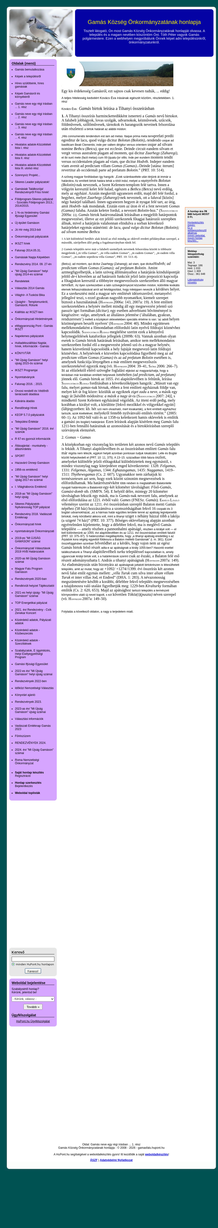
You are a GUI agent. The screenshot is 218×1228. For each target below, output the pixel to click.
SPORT (20, 456)
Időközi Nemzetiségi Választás (34, 688)
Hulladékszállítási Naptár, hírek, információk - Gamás (32, 344)
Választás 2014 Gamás (29, 288)
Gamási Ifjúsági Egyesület (31, 664)
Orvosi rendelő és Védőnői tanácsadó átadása (31, 392)
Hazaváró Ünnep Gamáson (32, 462)
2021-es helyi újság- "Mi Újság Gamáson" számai (34, 594)
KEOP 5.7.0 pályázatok (29, 415)
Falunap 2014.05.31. (28, 250)
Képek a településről (28, 76)
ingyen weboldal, (196, 235)
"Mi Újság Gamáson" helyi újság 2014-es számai (31, 272)
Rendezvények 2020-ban (31, 579)
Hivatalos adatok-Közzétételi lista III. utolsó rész (33, 166)
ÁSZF (93, 1160)
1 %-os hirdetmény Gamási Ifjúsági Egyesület (32, 214)
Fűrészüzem (23, 736)
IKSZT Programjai (26, 370)
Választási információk (29, 719)
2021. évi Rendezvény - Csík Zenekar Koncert (33, 611)
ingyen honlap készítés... (195, 239)
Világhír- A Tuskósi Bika (30, 295)
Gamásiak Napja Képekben (32, 257)
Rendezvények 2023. (28, 701)
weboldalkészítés (156, 1154)
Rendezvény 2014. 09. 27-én (33, 264)
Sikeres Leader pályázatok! (32, 182)
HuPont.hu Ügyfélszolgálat (33, 1021)
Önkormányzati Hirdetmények (33, 319)
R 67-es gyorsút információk (32, 439)
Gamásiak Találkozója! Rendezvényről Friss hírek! (32, 190)
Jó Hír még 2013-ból (28, 229)
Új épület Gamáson (27, 223)
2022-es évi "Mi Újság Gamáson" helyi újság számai (33, 672)
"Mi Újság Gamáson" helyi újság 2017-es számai (31, 478)
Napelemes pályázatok (29, 336)
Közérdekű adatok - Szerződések (27, 642)
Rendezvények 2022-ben (31, 681)
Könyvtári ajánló (25, 695)
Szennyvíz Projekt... (27, 175)
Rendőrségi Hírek (26, 408)
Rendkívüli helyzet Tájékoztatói (34, 585)
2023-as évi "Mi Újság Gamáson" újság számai (30, 710)
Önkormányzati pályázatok (31, 236)
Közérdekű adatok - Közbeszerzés (27, 631)
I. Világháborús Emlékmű (31, 486)
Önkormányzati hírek (28, 524)
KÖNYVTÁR (23, 353)
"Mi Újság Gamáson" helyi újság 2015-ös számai (31, 361)
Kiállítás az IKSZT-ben (29, 312)
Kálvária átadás (25, 401)
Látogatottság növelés (196, 281)
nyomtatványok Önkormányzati (34, 531)
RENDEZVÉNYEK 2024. (30, 743)
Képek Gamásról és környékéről (27, 95)
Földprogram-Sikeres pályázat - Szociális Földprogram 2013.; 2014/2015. (34, 202)
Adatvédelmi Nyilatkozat (116, 1160)
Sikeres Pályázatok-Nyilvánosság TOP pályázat (32, 505)
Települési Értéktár (26, 421)
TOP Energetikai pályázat (31, 603)
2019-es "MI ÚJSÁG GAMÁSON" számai (28, 539)
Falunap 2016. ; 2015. (29, 384)
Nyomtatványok (25, 377)
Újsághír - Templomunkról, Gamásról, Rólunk (31, 303)
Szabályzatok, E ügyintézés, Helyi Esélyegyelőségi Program (33, 654)
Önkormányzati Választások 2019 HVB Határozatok (32, 550)
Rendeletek (22, 281)
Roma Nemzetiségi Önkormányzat (27, 761)
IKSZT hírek (22, 243)
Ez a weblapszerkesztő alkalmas (197, 230)
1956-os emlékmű (26, 469)
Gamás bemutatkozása (29, 69)
